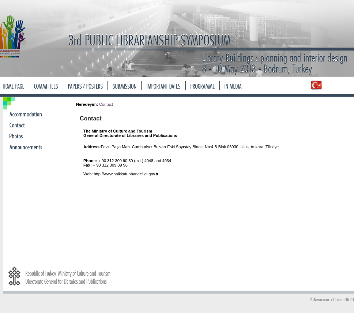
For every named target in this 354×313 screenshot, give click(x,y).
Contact (106, 104)
